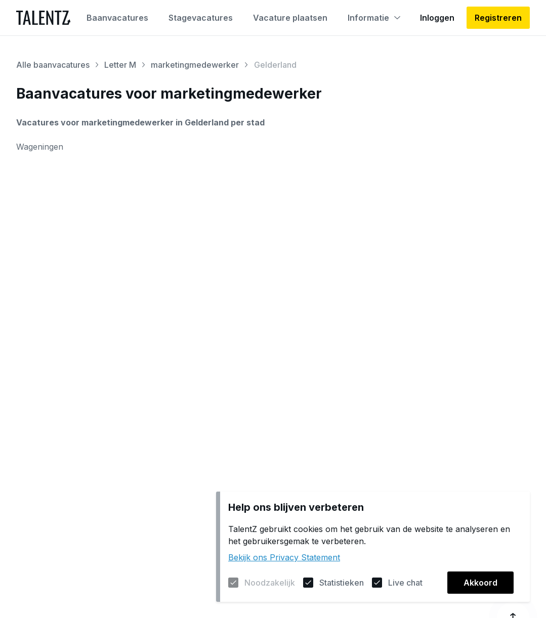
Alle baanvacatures (53, 65)
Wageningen (39, 147)
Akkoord (480, 583)
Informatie (374, 18)
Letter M (120, 65)
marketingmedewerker (195, 65)
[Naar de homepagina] (43, 18)
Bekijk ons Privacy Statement (284, 557)
